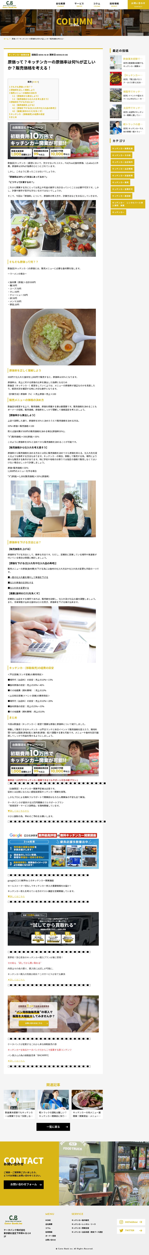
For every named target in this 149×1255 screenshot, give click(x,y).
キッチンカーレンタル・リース (84, 1224)
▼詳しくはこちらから (18, 810)
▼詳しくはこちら (16, 896)
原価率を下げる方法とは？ (22, 101)
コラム (96, 4)
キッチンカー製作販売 (80, 1220)
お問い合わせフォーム (23, 1184)
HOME (48, 1220)
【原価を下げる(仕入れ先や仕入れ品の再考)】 (34, 107)
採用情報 (114, 4)
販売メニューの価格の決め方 (23, 92)
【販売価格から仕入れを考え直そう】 (31, 98)
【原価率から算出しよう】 (26, 95)
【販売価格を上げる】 (24, 104)
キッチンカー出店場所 (122, 162)
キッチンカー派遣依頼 (122, 175)
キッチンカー (118, 212)
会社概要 (60, 4)
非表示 (35, 81)
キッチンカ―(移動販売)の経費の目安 (26, 114)
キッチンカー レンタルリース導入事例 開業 (127, 204)
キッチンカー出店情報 (122, 168)
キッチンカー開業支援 (19, 54)
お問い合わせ (50, 1240)
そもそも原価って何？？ (21, 86)
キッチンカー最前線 (121, 196)
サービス (79, 4)
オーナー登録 (50, 1236)
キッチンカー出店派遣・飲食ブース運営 (87, 1232)
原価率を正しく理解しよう (22, 89)
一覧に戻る (53, 1127)
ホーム (6, 39)
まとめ (13, 117)
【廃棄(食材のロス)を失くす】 (27, 111)
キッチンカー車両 (120, 182)
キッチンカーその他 (121, 155)
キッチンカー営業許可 (122, 189)
